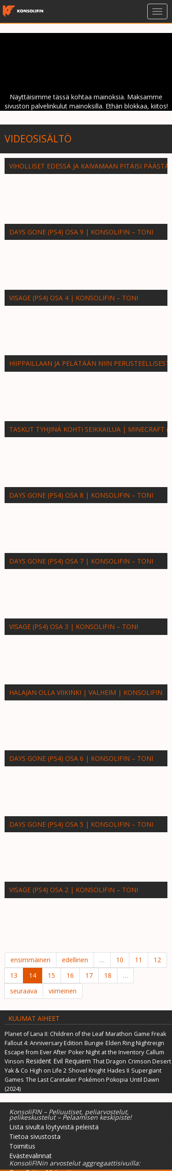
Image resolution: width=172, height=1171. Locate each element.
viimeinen (63, 991)
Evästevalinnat (30, 1155)
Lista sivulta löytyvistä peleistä (54, 1126)
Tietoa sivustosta (35, 1136)
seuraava (23, 991)
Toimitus (22, 1146)
